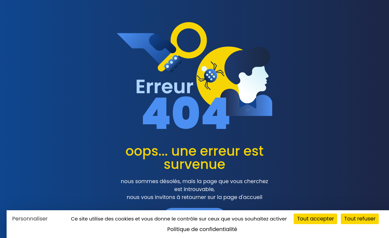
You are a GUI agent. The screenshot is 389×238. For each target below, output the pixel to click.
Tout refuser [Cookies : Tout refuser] (359, 218)
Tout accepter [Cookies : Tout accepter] (315, 218)
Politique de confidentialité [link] (202, 229)
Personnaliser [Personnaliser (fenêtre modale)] (30, 218)
